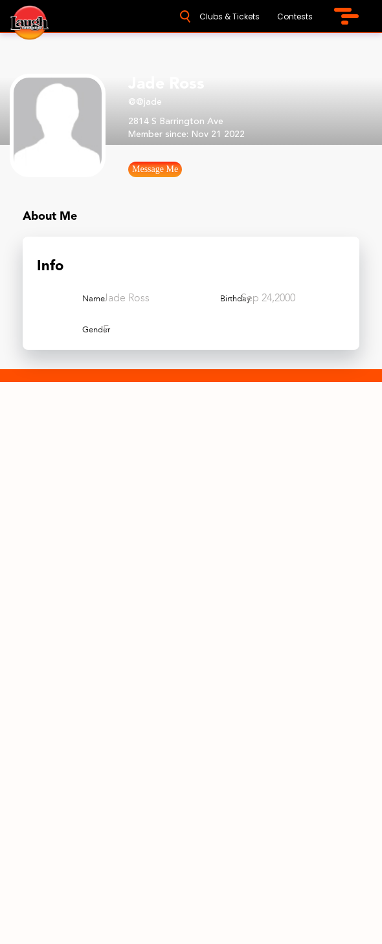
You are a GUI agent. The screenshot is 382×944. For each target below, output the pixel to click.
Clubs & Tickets (229, 16)
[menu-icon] (346, 16)
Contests (295, 16)
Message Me (155, 169)
